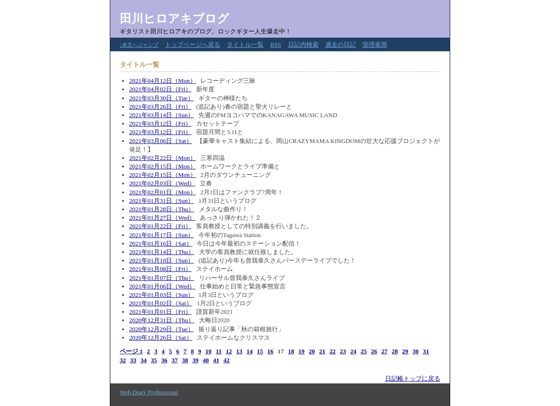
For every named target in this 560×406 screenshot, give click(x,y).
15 (260, 351)
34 (143, 360)
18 (291, 351)
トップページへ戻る (192, 44)
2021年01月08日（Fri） (160, 268)
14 (250, 351)
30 (415, 351)
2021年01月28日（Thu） (161, 209)
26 (374, 351)
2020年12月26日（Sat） (160, 337)
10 (209, 351)
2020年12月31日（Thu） (161, 320)
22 (332, 351)
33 (133, 360)
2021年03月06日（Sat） (160, 140)
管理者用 (374, 44)
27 (384, 351)
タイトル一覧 (245, 44)
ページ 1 (131, 351)
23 (343, 351)
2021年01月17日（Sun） (161, 235)
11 (219, 351)
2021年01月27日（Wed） (162, 217)
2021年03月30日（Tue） (161, 98)
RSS (275, 44)
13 (239, 351)
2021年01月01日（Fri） (160, 311)
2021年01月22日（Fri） (160, 226)
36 (164, 360)
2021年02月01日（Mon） (162, 192)
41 (216, 360)
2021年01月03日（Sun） (161, 294)
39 (195, 360)
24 (353, 351)
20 (312, 351)
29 (405, 351)
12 (229, 351)
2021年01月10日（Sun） (161, 260)
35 (154, 360)
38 (185, 360)
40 (206, 360)
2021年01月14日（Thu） (161, 251)
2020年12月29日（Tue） (161, 329)
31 (426, 351)
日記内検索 (303, 44)
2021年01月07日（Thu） (161, 277)
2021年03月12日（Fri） (160, 123)
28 (395, 351)
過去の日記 (340, 44)
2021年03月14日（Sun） (161, 115)
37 (175, 360)
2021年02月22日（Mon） (162, 157)
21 (322, 351)
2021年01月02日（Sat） (160, 303)
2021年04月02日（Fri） (160, 89)
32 (123, 360)
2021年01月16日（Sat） (160, 243)
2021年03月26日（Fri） (160, 106)
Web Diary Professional (149, 392)
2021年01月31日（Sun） (161, 200)
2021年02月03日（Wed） (162, 183)
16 (270, 351)
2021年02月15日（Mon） (162, 166)
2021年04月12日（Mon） (162, 80)
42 (226, 360)
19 (301, 351)
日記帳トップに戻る (412, 378)
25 (364, 351)
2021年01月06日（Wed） (162, 286)
